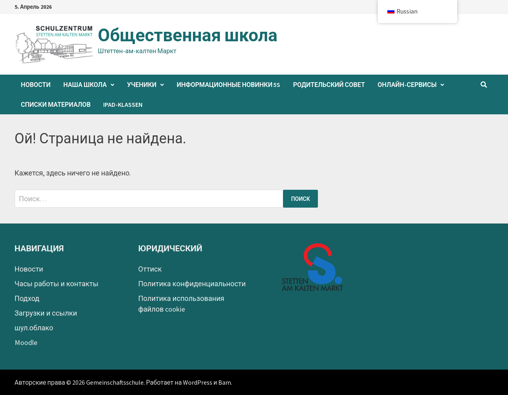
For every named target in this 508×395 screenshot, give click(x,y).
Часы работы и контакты (56, 283)
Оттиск (150, 269)
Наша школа (85, 85)
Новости (36, 85)
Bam (224, 382)
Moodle (26, 342)
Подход (27, 298)
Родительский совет (329, 85)
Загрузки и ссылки (46, 313)
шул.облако (34, 327)
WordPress (197, 382)
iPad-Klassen (122, 104)
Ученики (141, 85)
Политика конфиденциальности (192, 283)
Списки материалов (56, 104)
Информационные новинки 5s (228, 85)
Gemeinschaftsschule (115, 382)
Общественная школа (187, 35)
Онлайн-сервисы (407, 85)
